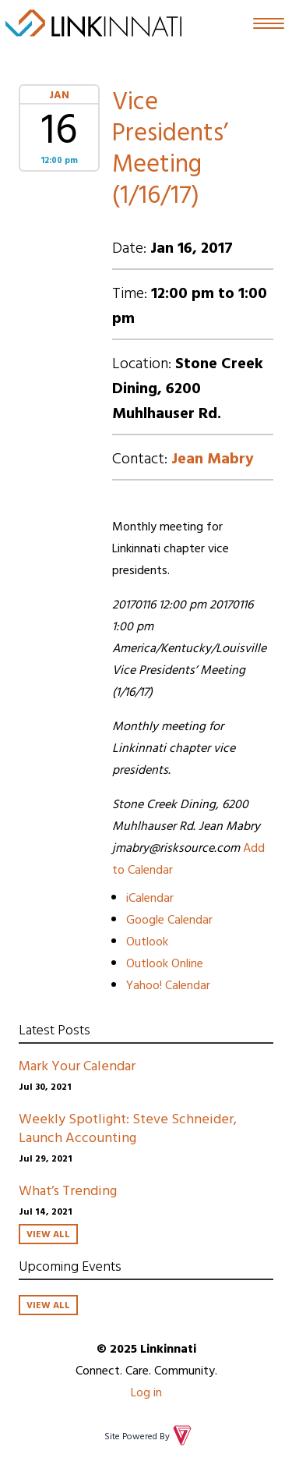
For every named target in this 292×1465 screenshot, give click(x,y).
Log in (146, 1391)
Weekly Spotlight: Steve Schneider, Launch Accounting (128, 1128)
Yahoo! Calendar (168, 984)
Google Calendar (169, 919)
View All (48, 1233)
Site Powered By (149, 1435)
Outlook (147, 940)
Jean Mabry (212, 457)
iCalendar (150, 897)
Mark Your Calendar (77, 1065)
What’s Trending (68, 1190)
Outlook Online (164, 962)
